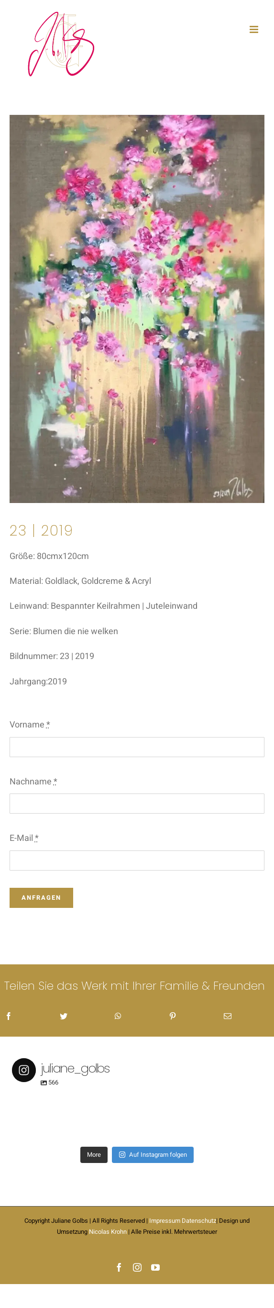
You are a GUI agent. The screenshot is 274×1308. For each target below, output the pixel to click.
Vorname (30, 724)
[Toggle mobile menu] (255, 29)
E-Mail (24, 838)
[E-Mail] (227, 1017)
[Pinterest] (172, 1017)
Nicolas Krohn (108, 1231)
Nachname (33, 781)
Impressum (164, 1220)
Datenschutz (199, 1220)
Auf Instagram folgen (153, 1154)
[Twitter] (63, 1017)
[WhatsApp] (118, 1017)
